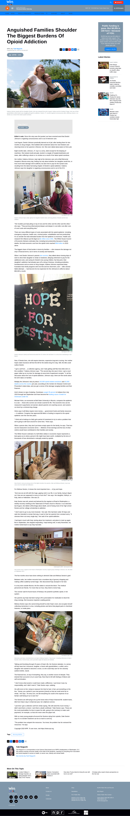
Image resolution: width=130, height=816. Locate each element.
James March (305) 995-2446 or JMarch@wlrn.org (105, 802)
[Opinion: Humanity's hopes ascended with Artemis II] (40, 778)
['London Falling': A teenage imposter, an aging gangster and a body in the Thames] (12, 778)
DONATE (120, 4)
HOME (7, 17)
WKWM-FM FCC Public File (78, 804)
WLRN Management (102, 804)
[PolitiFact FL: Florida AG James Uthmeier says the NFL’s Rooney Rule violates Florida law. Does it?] (103, 99)
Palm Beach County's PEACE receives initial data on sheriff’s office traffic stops (115, 72)
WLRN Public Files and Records (105, 791)
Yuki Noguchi (17, 52)
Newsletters (39, 17)
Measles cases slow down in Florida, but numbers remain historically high (114, 119)
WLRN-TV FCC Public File (78, 801)
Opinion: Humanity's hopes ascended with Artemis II (53, 777)
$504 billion (59, 247)
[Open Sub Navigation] (15, 17)
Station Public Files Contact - (104, 798)
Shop (72, 791)
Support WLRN (110, 53)
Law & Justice (113, 66)
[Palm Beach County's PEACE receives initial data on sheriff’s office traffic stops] (103, 69)
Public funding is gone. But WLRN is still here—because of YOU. (110, 33)
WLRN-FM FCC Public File (78, 802)
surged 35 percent (50, 396)
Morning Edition (17, 738)
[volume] (12, 12)
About (63, 17)
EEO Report (100, 795)
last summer (44, 259)
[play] (7, 12)
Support (54, 17)
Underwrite (48, 802)
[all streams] (119, 12)
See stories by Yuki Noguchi (25, 760)
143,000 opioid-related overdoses (50, 385)
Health (111, 113)
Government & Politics (114, 81)
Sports (111, 96)
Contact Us (48, 795)
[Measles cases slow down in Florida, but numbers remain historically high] (103, 115)
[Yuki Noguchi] (10, 754)
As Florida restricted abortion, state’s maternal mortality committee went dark (115, 88)
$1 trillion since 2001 (46, 242)
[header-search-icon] (111, 4)
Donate (47, 799)
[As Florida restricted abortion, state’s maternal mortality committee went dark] (103, 83)
